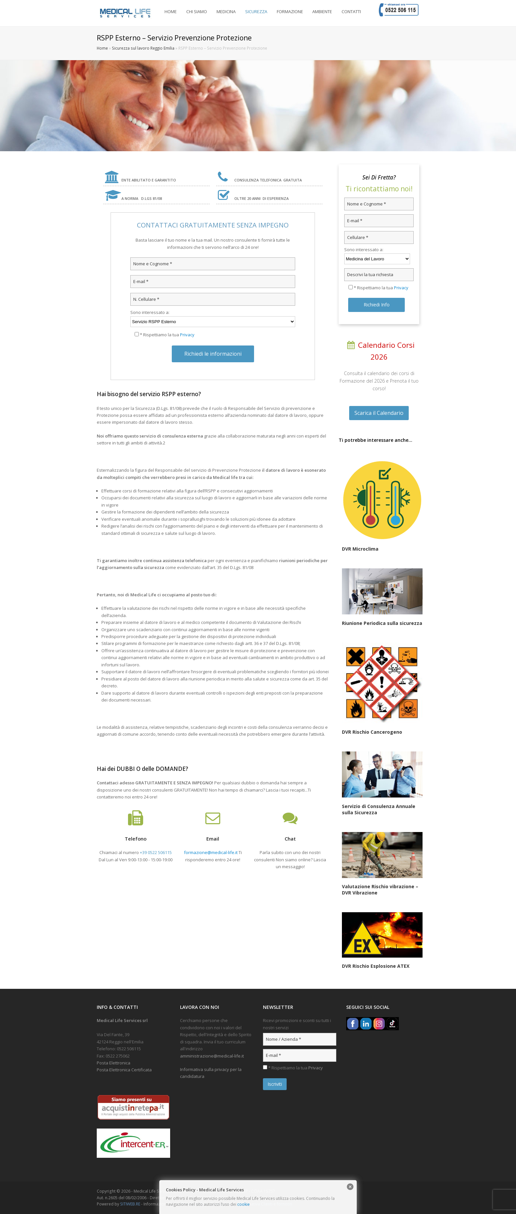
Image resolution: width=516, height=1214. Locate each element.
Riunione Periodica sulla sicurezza (382, 623)
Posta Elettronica (113, 1063)
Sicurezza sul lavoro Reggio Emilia (143, 48)
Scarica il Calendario (378, 413)
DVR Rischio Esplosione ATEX (375, 966)
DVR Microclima (360, 549)
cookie (243, 1204)
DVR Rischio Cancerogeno (372, 732)
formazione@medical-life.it (211, 852)
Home (102, 48)
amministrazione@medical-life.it (212, 1056)
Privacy (187, 335)
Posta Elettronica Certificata (124, 1070)
